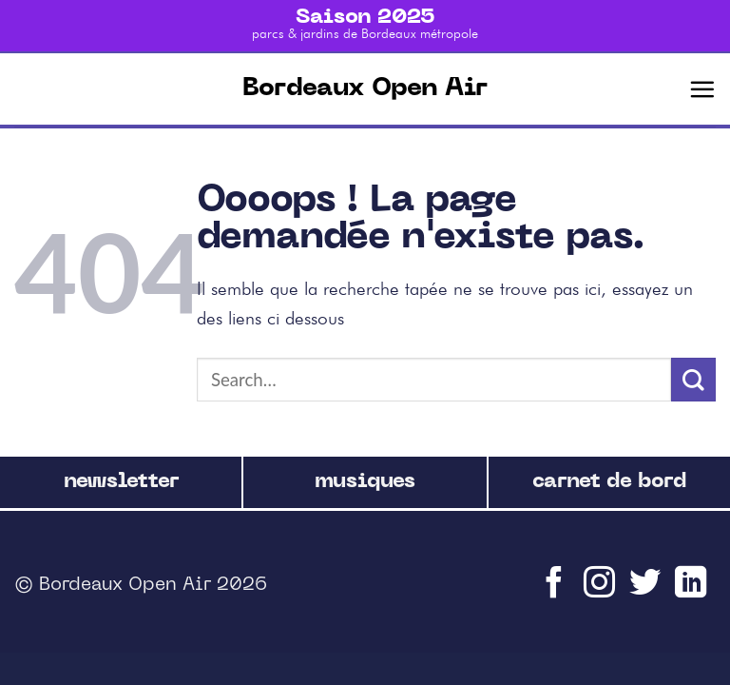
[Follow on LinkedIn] (693, 591)
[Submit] (693, 380)
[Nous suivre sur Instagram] (602, 591)
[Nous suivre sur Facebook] (556, 591)
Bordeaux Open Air (365, 89)
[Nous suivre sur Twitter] (647, 591)
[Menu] (702, 89)
